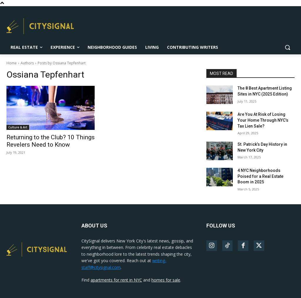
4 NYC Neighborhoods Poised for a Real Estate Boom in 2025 (260, 176)
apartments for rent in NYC (116, 280)
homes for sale (165, 280)
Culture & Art (17, 127)
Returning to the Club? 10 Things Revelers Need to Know (50, 141)
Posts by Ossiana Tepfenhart (62, 63)
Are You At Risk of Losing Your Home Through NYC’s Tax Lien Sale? (263, 120)
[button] (287, 47)
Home (11, 63)
